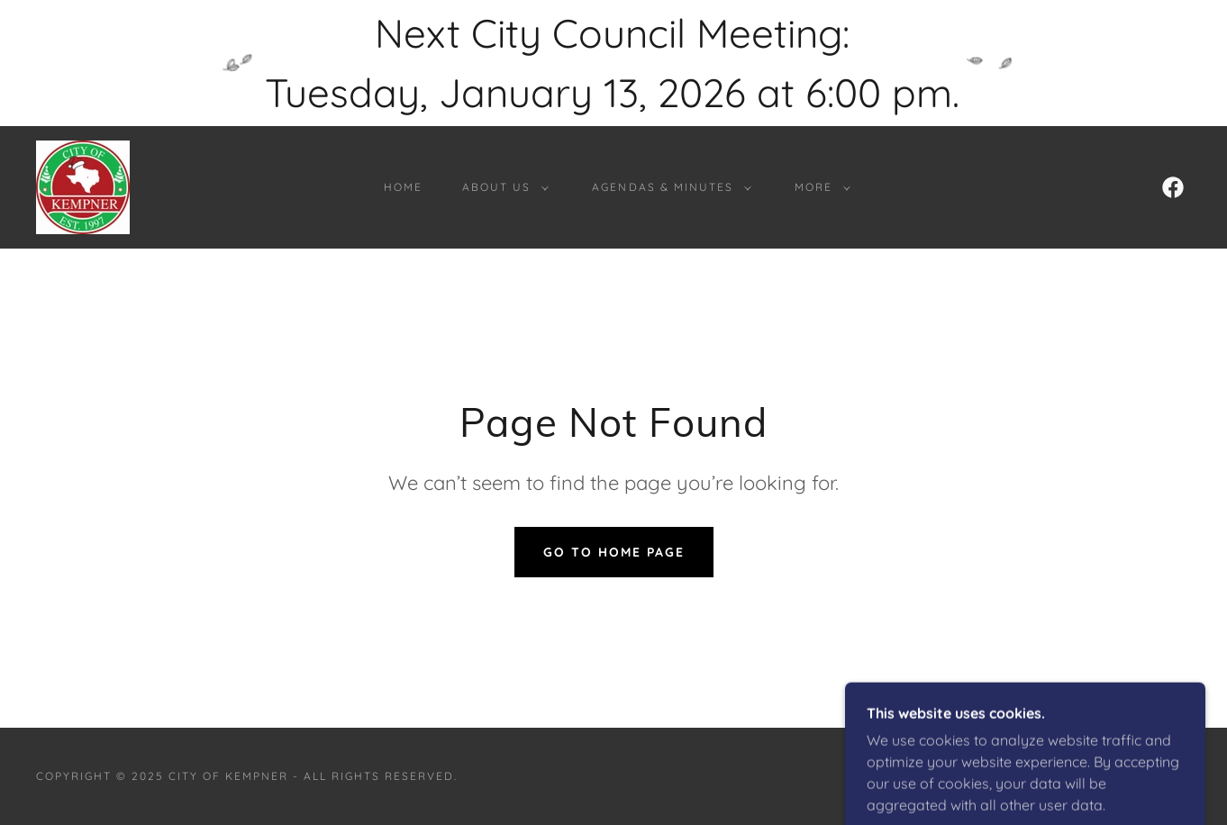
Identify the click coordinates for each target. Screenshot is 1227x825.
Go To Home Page (614, 552)
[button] (501, 187)
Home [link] (403, 187)
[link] (83, 186)
